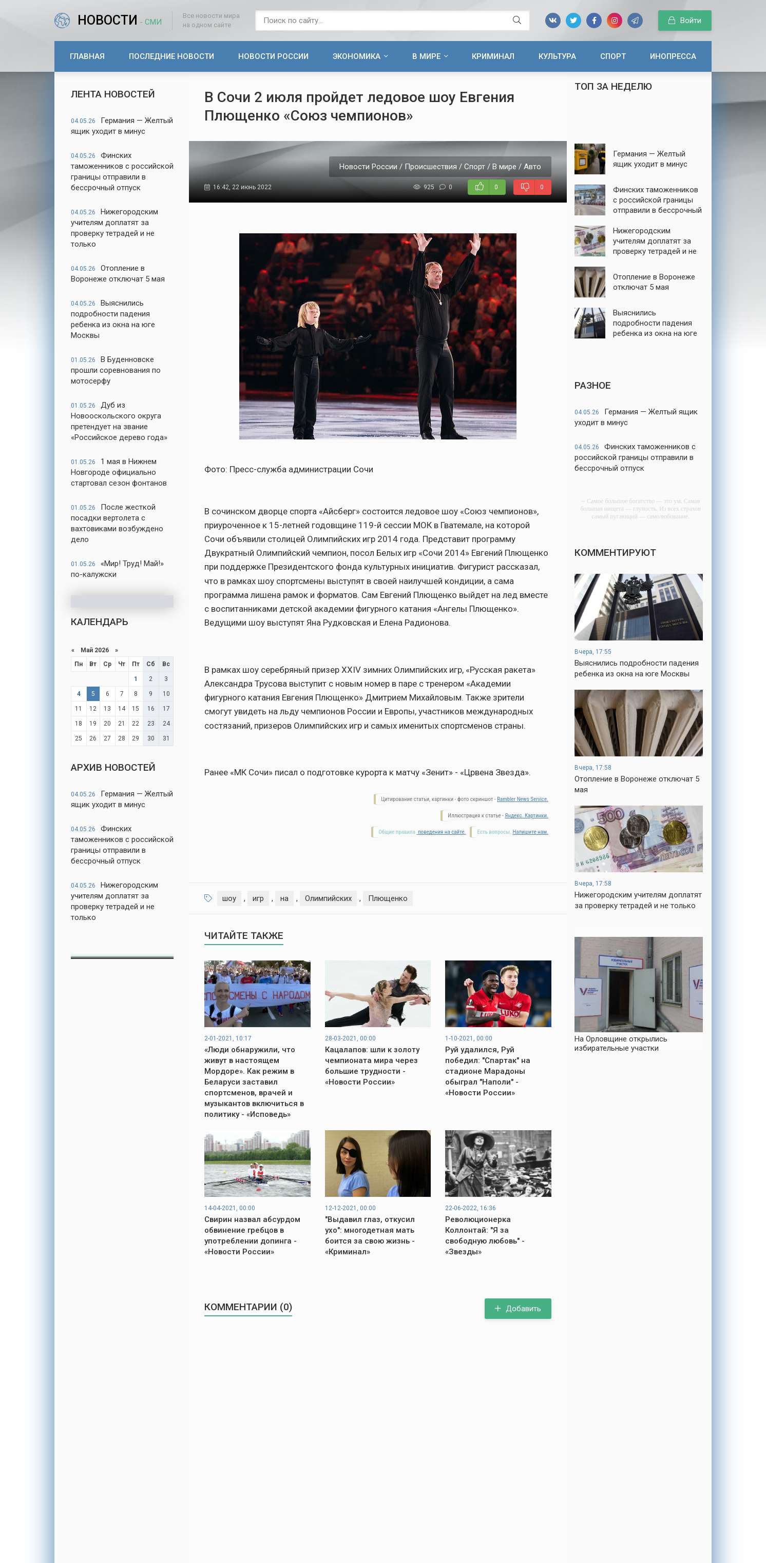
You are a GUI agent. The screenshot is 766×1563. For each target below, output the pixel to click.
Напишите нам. (530, 832)
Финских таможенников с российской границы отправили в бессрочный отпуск (122, 171)
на (284, 898)
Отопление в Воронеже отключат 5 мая (118, 274)
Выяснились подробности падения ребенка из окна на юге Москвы (113, 319)
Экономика (356, 56)
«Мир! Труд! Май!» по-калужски (117, 569)
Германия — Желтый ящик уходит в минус (122, 126)
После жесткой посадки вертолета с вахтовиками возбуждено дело (117, 523)
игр (258, 898)
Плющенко (388, 898)
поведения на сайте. (441, 832)
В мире (426, 56)
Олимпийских (328, 898)
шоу (229, 898)
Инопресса (673, 56)
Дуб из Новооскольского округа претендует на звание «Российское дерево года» (119, 421)
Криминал (493, 56)
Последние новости (171, 56)
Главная (87, 56)
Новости (120, 20)
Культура (557, 56)
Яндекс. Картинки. (526, 815)
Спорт (613, 56)
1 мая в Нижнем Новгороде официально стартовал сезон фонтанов (119, 472)
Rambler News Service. (522, 799)
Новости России (273, 56)
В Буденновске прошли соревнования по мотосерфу (116, 370)
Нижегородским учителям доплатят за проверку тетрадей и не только (114, 228)
